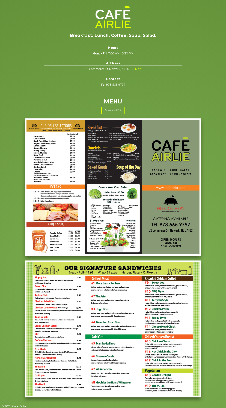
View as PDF (113, 110)
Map (138, 69)
